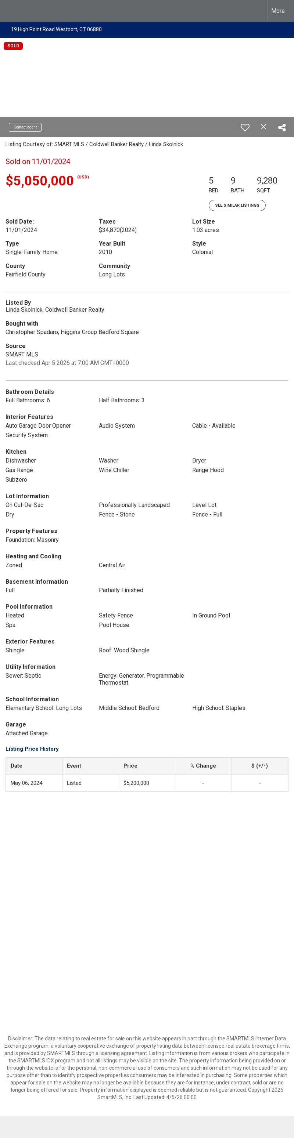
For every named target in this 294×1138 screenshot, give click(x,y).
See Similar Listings (237, 205)
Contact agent (25, 127)
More (278, 10)
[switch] (245, 127)
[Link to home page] (9, 11)
